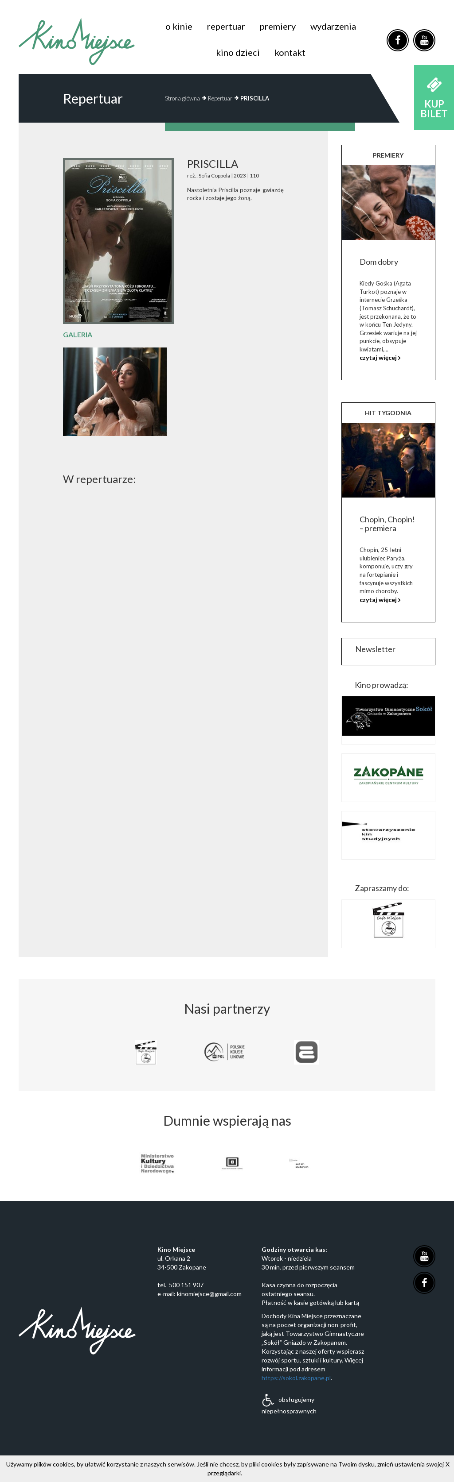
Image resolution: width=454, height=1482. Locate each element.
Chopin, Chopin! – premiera (387, 523)
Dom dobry (379, 261)
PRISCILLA (254, 98)
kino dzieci (238, 52)
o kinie (178, 26)
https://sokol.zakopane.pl (296, 1378)
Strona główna (182, 98)
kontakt (289, 52)
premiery (278, 26)
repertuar (226, 26)
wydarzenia (333, 26)
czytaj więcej (378, 357)
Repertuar (220, 98)
